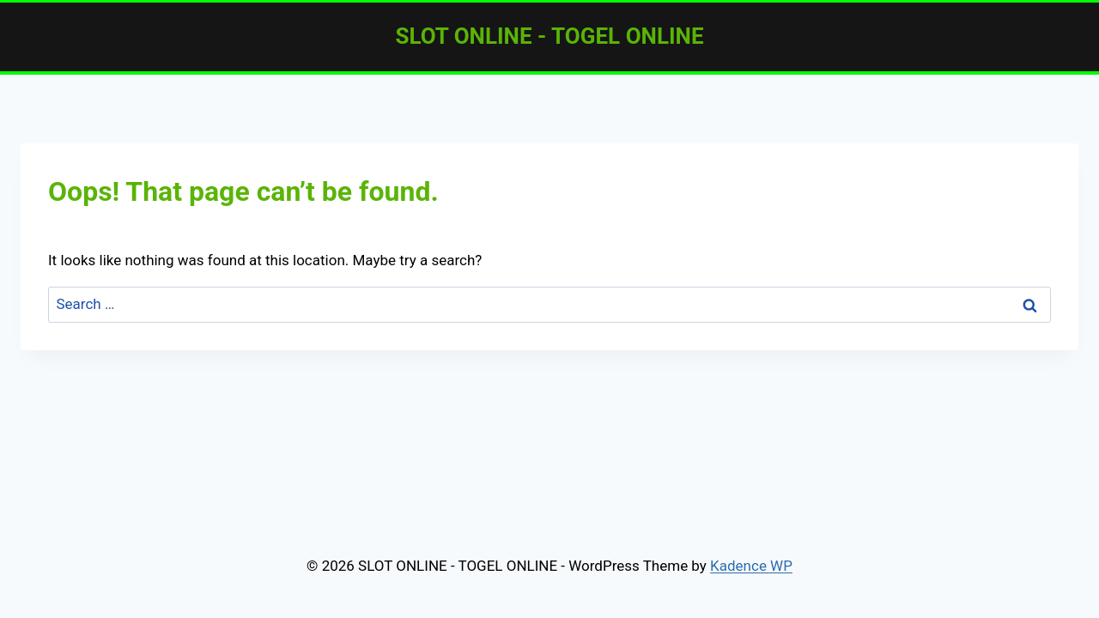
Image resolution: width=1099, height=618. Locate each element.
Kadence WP (751, 565)
